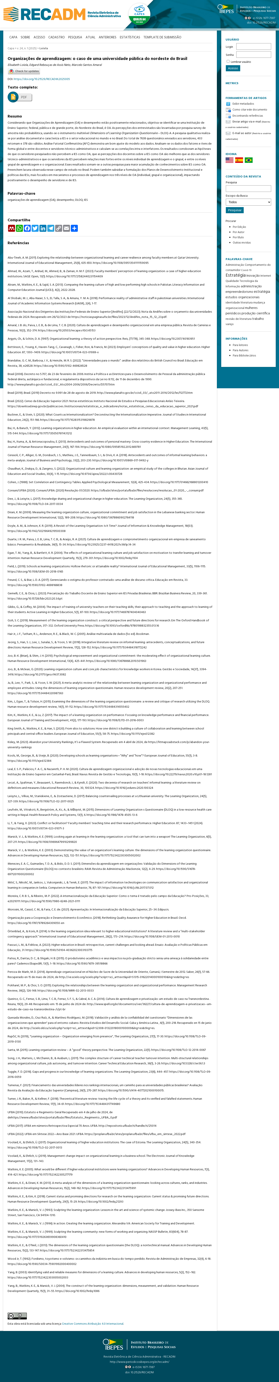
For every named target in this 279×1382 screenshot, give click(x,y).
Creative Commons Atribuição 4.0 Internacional (92, 1323)
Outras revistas (242, 242)
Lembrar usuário (241, 62)
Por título (238, 237)
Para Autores (240, 350)
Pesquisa (248, 186)
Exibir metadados (243, 104)
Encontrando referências (248, 116)
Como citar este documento (250, 110)
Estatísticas (137, 37)
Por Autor (238, 232)
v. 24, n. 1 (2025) (27, 48)
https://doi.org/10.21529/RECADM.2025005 (42, 78)
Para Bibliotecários (244, 355)
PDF (24, 97)
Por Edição (239, 227)
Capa (11, 48)
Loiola (43, 48)
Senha (230, 55)
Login (229, 46)
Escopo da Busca (248, 199)
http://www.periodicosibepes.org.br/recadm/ (139, 1361)
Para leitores (240, 345)
